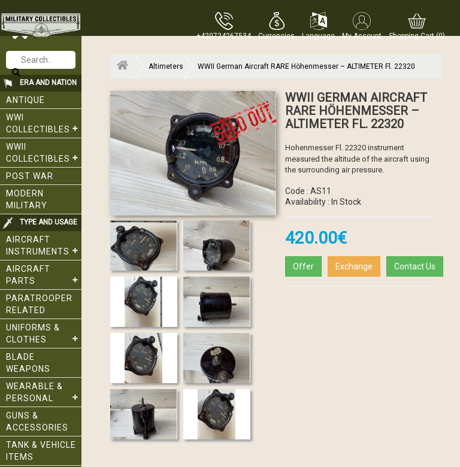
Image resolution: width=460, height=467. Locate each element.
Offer (303, 266)
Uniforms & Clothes (43, 333)
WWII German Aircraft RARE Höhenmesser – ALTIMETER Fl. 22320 (306, 66)
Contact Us (414, 266)
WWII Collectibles (43, 152)
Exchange (354, 266)
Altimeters (166, 66)
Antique (25, 100)
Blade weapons (28, 363)
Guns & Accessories (37, 421)
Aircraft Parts (43, 275)
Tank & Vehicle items (41, 451)
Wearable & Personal (43, 392)
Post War (29, 176)
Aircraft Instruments (43, 245)
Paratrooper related (39, 304)
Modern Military (26, 199)
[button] (276, 26)
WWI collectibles (43, 123)
